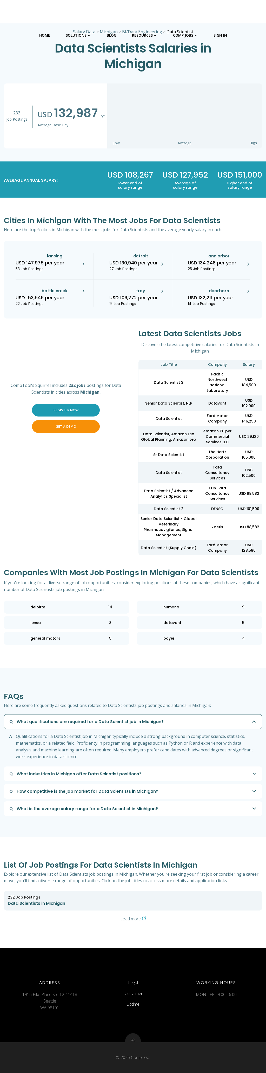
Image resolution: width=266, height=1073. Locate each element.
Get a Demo (66, 426)
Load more (133, 919)
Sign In (220, 35)
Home (44, 35)
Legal (133, 982)
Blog (111, 35)
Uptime (133, 1004)
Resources (144, 35)
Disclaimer (133, 993)
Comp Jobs (185, 35)
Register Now (66, 410)
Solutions (78, 35)
